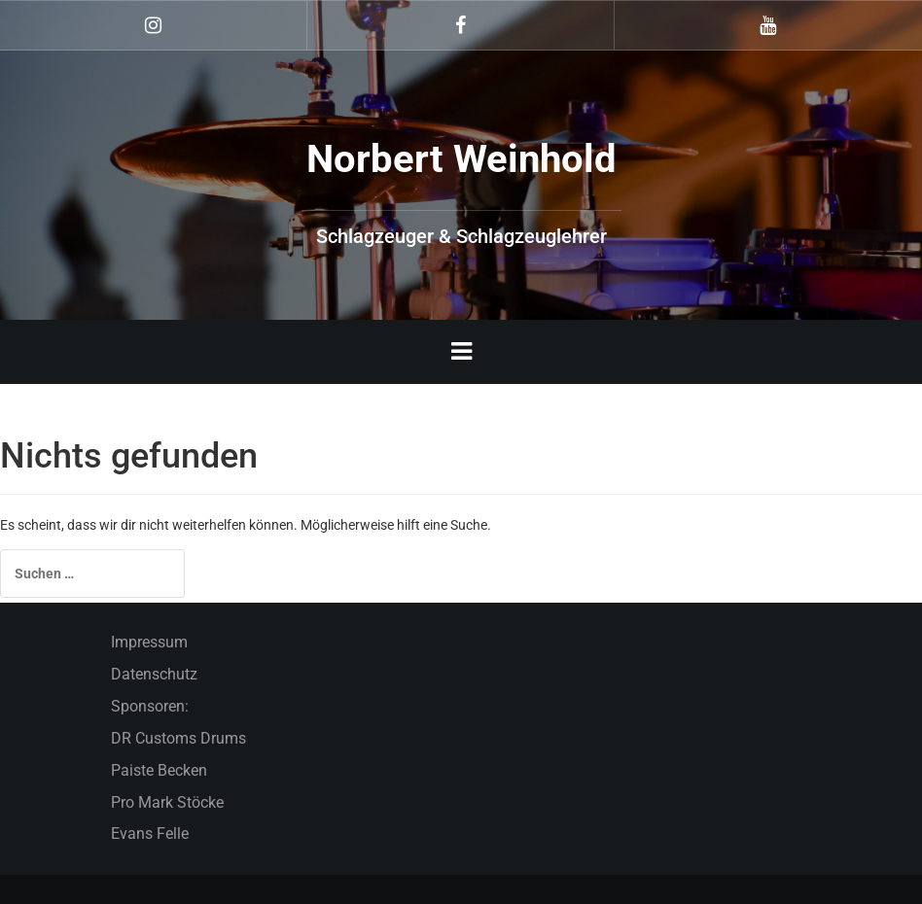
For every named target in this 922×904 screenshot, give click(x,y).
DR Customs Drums (178, 738)
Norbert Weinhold (461, 159)
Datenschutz (154, 674)
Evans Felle (150, 833)
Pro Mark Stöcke (167, 802)
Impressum (149, 642)
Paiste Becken (159, 770)
